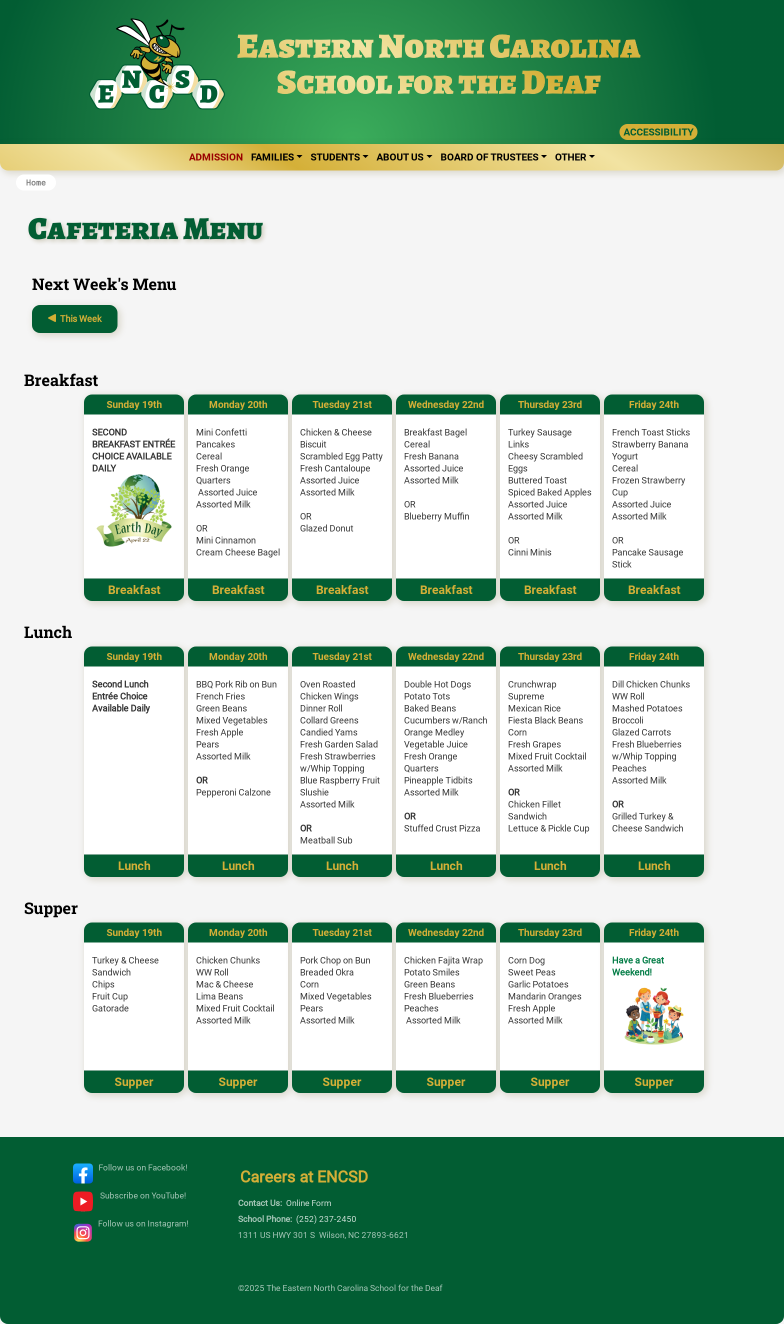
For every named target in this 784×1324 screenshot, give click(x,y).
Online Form (309, 1203)
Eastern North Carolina (438, 46)
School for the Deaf (438, 82)
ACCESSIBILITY (659, 132)
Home (36, 182)
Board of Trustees (489, 157)
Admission (216, 157)
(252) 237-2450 (326, 1219)
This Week (81, 319)
